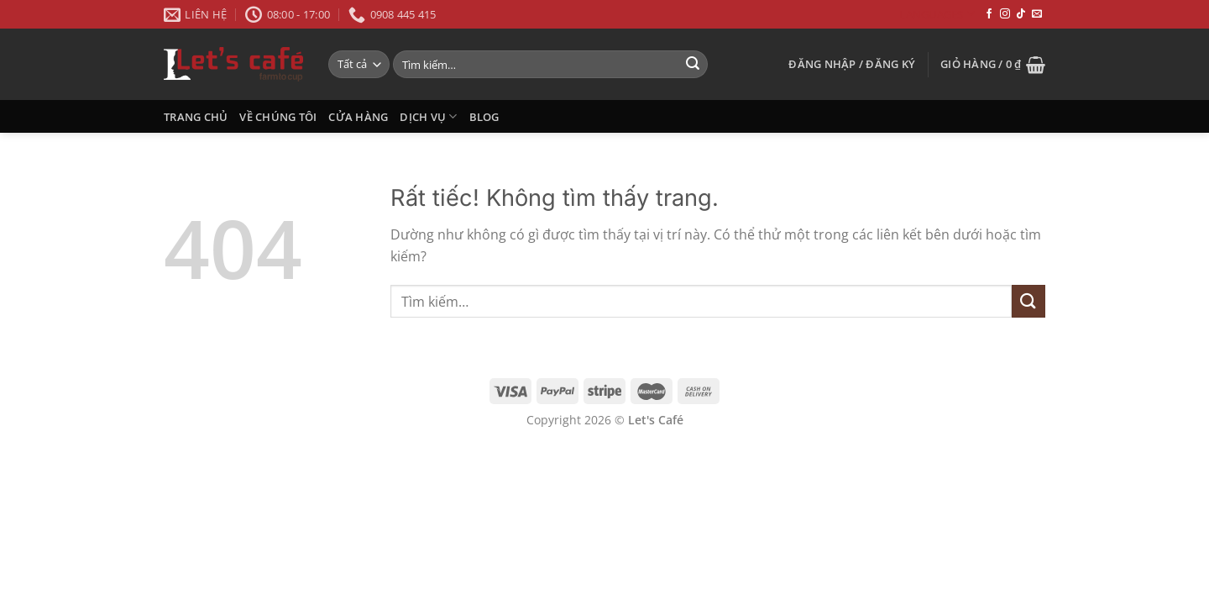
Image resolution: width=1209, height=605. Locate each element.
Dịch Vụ (428, 116)
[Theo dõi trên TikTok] (1021, 14)
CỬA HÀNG (358, 116)
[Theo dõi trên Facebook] (989, 14)
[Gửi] (692, 64)
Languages (937, 14)
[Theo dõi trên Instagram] (1005, 14)
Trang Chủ (196, 116)
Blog (484, 116)
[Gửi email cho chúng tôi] (1037, 14)
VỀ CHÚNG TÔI (278, 116)
